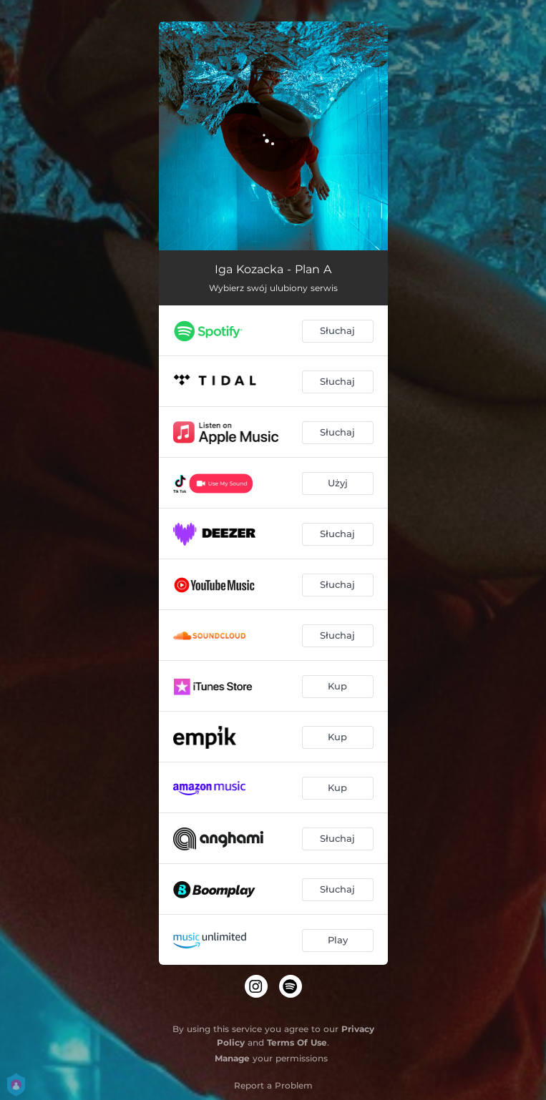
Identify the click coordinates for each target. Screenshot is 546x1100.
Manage (232, 1058)
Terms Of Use (297, 1042)
